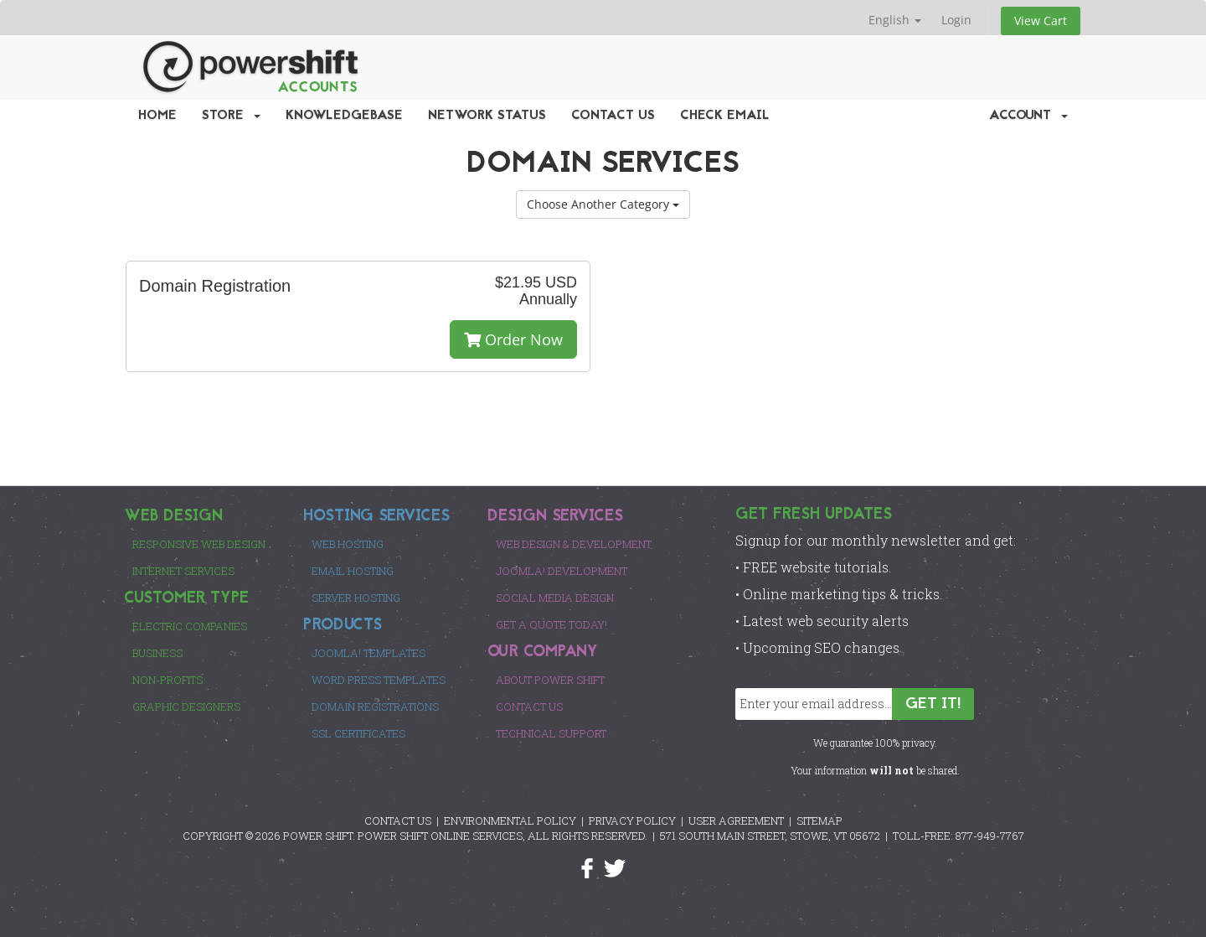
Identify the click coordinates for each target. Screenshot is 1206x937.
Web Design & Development (574, 543)
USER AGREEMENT (736, 820)
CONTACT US (397, 820)
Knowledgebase (344, 116)
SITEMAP (819, 820)
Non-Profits (167, 679)
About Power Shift (550, 679)
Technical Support (551, 733)
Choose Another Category (603, 204)
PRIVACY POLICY (632, 820)
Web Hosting (348, 543)
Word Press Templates (379, 679)
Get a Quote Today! (551, 624)
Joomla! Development (561, 570)
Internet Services (183, 570)
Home (157, 116)
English (894, 20)
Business (157, 652)
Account (1028, 116)
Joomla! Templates (368, 652)
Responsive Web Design (198, 543)
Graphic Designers (186, 706)
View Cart (1040, 20)
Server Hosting (356, 597)
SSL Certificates (358, 733)
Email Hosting (353, 570)
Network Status (487, 116)
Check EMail (725, 116)
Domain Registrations (375, 706)
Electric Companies (189, 626)
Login (956, 20)
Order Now (513, 339)
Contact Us (613, 116)
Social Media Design (555, 597)
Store (231, 116)
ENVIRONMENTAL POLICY (510, 820)
